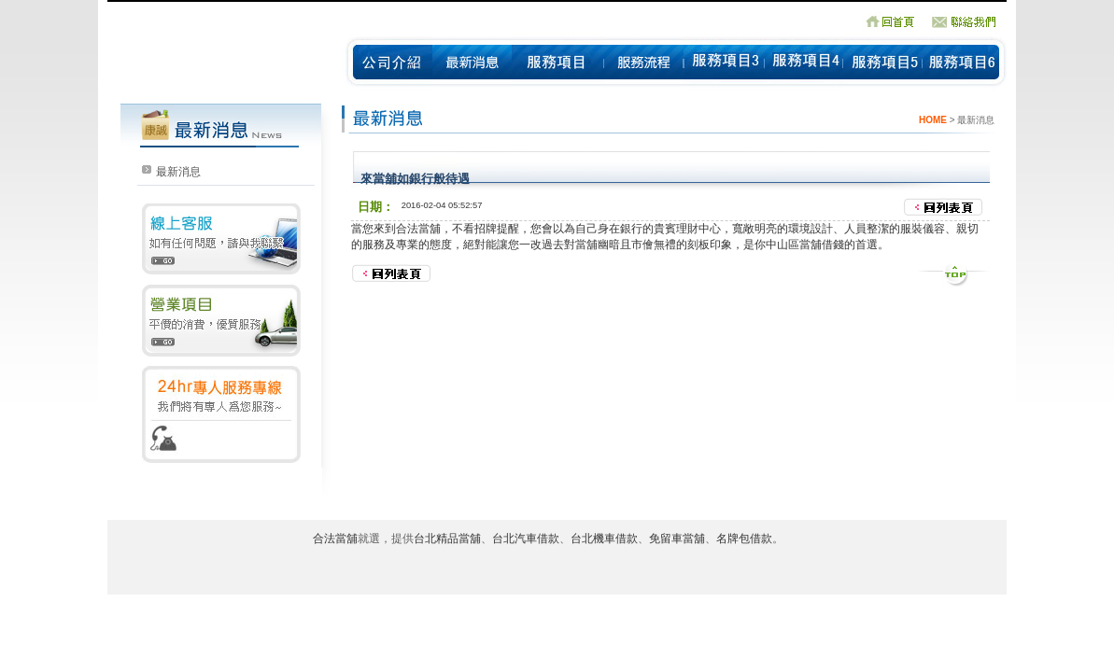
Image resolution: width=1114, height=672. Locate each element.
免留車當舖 (677, 538)
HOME (933, 120)
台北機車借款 (604, 538)
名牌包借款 (744, 538)
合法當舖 (418, 228)
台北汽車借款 (525, 538)
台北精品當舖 (447, 538)
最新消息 (178, 171)
